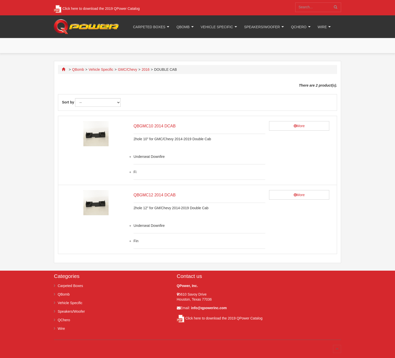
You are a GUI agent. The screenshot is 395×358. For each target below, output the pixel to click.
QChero (298, 27)
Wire (322, 27)
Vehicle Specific (217, 27)
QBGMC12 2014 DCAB (155, 195)
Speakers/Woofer (262, 27)
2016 (145, 69)
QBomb (182, 27)
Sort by (68, 102)
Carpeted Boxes (149, 27)
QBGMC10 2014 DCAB (155, 126)
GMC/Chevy (127, 69)
